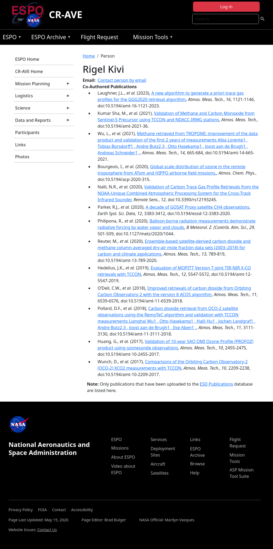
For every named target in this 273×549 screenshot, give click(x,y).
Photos (22, 157)
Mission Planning (42, 85)
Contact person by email (122, 80)
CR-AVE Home (29, 71)
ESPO (11, 38)
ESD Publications (216, 384)
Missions (120, 448)
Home (89, 56)
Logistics (42, 97)
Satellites (159, 473)
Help (194, 473)
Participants (27, 132)
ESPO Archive (50, 38)
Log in (226, 7)
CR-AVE (65, 14)
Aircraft (158, 464)
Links (20, 145)
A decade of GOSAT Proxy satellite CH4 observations (197, 207)
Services (159, 439)
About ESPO (123, 457)
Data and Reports (42, 121)
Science (42, 109)
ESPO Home (27, 59)
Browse (197, 464)
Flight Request (99, 37)
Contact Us (47, 529)
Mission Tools (151, 38)
